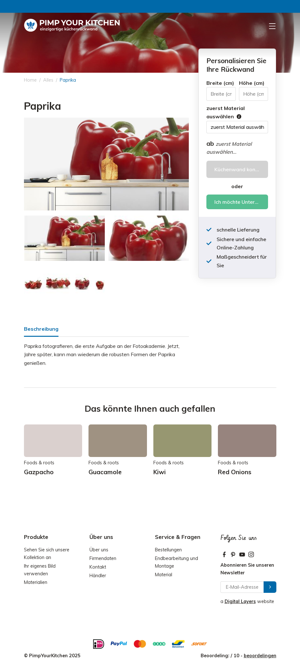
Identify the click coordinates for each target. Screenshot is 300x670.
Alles (48, 80)
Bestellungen (168, 550)
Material (163, 575)
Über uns (98, 550)
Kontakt (97, 567)
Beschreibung (41, 329)
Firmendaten (102, 558)
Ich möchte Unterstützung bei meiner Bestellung (241, 202)
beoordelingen (260, 656)
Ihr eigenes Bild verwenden (40, 570)
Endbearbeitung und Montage (176, 562)
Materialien (35, 582)
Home (30, 80)
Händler (97, 575)
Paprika (68, 80)
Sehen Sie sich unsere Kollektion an (46, 553)
